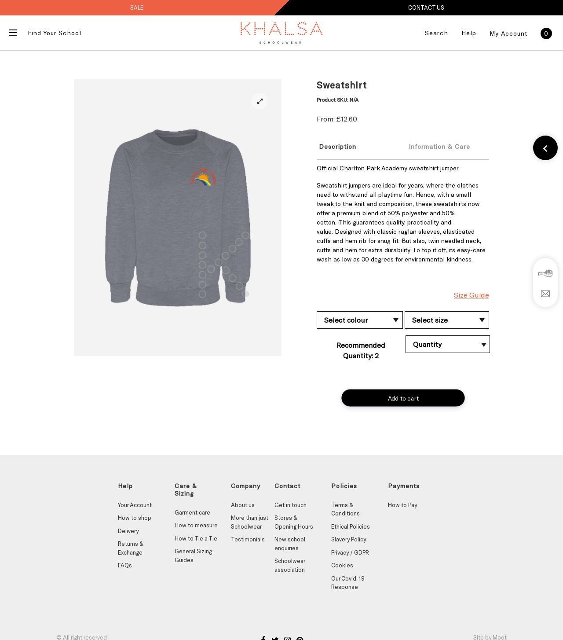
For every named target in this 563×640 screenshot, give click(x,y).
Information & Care (439, 146)
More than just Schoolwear (249, 522)
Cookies (342, 565)
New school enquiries (289, 544)
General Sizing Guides (193, 555)
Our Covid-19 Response (348, 583)
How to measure (196, 525)
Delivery (128, 530)
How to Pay (402, 504)
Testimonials (248, 539)
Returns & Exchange (130, 548)
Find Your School (54, 33)
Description (337, 146)
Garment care (192, 512)
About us (243, 504)
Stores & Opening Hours (293, 522)
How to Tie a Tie (196, 538)
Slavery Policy (348, 539)
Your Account (135, 504)
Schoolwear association (289, 565)
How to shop (134, 517)
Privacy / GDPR (350, 552)
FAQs (125, 565)
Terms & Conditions (345, 509)
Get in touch (290, 504)
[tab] (355, 146)
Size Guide (471, 295)
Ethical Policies (350, 526)
